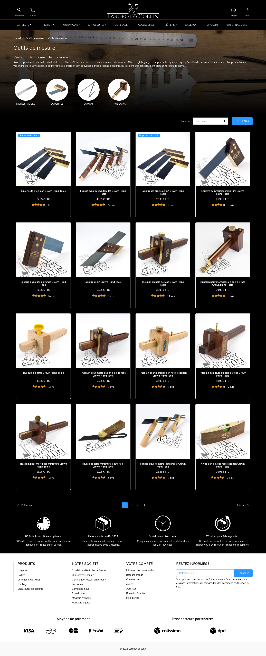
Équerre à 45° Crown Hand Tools (103, 282)
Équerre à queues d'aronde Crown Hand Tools (43, 283)
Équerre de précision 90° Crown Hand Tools (163, 192)
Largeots (22, 570)
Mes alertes (132, 597)
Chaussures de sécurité (30, 588)
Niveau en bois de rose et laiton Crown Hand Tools (223, 465)
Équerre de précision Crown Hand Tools (43, 191)
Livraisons (77, 584)
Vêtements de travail (29, 579)
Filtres (242, 121)
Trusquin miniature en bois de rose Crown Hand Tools (222, 374)
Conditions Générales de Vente (89, 570)
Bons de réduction (136, 593)
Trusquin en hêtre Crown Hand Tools (43, 372)
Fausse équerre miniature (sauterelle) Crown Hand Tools (103, 465)
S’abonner (243, 573)
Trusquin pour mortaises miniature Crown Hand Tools (43, 465)
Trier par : (186, 121)
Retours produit (134, 574)
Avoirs (129, 584)
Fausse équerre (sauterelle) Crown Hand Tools (103, 192)
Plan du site (78, 593)
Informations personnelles (140, 570)
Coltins (21, 575)
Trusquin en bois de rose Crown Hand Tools (163, 283)
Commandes (133, 579)
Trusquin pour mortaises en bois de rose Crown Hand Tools (222, 283)
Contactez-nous (80, 588)
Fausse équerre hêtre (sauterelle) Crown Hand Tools (163, 465)
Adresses (131, 588)
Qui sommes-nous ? (82, 575)
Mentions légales (81, 602)
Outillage (22, 584)
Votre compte (139, 563)
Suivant (243, 505)
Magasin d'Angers (81, 598)
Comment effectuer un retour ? (89, 579)
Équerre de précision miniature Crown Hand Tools (222, 192)
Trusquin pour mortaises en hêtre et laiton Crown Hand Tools (163, 374)
